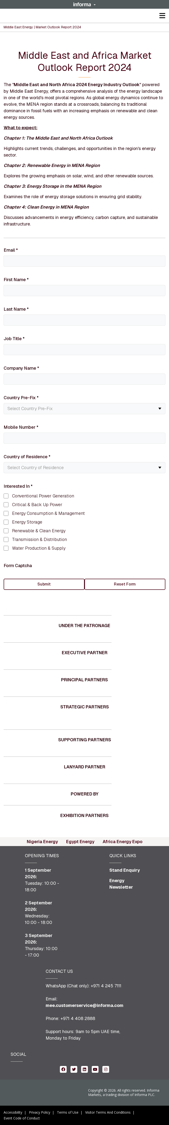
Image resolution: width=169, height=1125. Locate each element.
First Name (16, 279)
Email (11, 250)
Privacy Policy (39, 1112)
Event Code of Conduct (22, 1118)
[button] (84, 4)
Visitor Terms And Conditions (108, 1112)
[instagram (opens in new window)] (106, 1069)
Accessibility (13, 1112)
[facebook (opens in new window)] (63, 1069)
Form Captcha (18, 565)
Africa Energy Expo (122, 841)
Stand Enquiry (124, 870)
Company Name (21, 368)
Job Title (14, 338)
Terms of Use (67, 1112)
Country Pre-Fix (21, 397)
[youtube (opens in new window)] (95, 1069)
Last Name (16, 309)
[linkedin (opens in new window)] (84, 1069)
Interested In (18, 486)
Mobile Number (21, 427)
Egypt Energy (80, 841)
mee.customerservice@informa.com (84, 1005)
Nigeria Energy (42, 841)
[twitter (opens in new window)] (74, 1069)
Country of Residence (27, 456)
